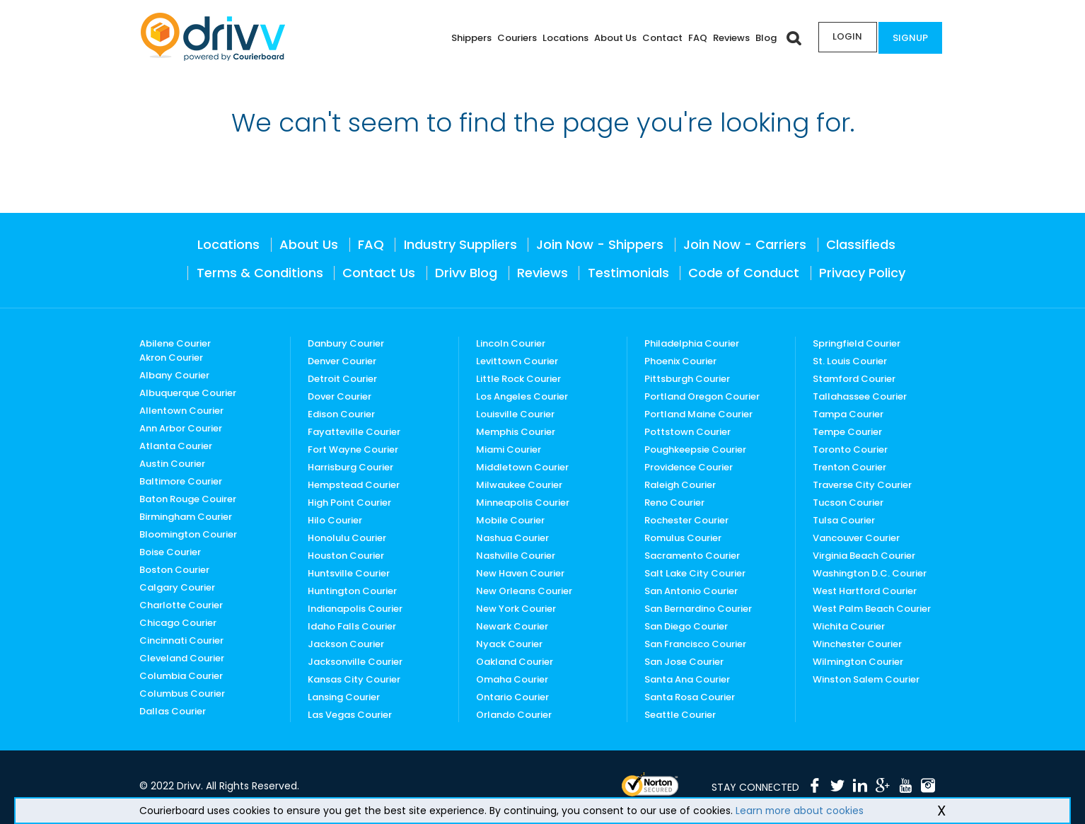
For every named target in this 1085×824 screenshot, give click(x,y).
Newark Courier (512, 626)
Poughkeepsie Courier (695, 449)
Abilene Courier (175, 343)
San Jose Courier (684, 661)
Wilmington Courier (858, 661)
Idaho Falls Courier (352, 626)
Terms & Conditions (260, 273)
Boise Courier (170, 552)
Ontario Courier (512, 697)
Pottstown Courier (687, 432)
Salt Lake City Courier (694, 573)
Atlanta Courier (175, 446)
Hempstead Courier (354, 485)
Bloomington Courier (188, 534)
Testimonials (628, 273)
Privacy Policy (862, 273)
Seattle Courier (680, 714)
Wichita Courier (849, 626)
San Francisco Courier (695, 644)
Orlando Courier (514, 714)
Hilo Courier (335, 520)
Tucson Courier (848, 502)
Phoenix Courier (680, 361)
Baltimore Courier (180, 481)
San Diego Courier (686, 626)
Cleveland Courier (181, 658)
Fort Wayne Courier (353, 449)
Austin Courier (172, 463)
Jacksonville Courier (355, 661)
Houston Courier (346, 555)
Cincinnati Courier (181, 640)
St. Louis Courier (850, 361)
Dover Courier (339, 396)
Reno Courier (674, 502)
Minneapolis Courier (522, 502)
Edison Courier (341, 414)
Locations (561, 38)
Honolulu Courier (347, 538)
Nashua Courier (512, 538)
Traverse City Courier (862, 485)
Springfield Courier (856, 343)
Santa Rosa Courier (689, 697)
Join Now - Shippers (599, 244)
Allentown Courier (181, 410)
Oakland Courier (514, 661)
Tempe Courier (847, 432)
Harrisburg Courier (350, 467)
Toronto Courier (850, 449)
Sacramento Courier (692, 555)
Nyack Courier (509, 644)
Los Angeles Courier (522, 396)
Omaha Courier (512, 679)
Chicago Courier (177, 622)
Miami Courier (508, 449)
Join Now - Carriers (744, 244)
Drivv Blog (466, 273)
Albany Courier (174, 375)
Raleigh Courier (680, 485)
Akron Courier (171, 357)
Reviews (727, 38)
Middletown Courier (522, 467)
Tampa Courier (848, 414)
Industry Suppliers (460, 244)
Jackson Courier (346, 644)
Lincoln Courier (510, 343)
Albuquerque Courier (187, 393)
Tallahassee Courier (860, 396)
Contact (658, 38)
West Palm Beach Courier (872, 608)
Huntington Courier (352, 591)
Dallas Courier (172, 711)
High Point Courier (349, 502)
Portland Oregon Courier (702, 396)
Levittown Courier (517, 361)
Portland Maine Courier (698, 414)
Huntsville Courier (349, 573)
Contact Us (378, 273)
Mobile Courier (510, 520)
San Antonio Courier (691, 591)
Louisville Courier (515, 414)
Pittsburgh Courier (687, 378)
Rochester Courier (686, 520)
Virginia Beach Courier (864, 555)
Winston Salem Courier (866, 679)
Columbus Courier (182, 693)
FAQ (693, 38)
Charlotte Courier (181, 605)
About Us (611, 38)
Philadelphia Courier (691, 343)
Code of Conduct (743, 273)
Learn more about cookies (800, 810)
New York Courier (516, 608)
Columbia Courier (181, 676)
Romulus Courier (682, 538)
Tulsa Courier (844, 520)
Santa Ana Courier (687, 679)
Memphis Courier (515, 432)
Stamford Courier (854, 378)
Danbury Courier (346, 343)
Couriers (513, 38)
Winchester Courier (857, 644)
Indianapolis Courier (355, 608)
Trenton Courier (849, 467)
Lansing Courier (344, 697)
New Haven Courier (520, 573)
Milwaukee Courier (519, 485)
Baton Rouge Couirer (187, 499)
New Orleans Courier (524, 591)
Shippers (467, 38)
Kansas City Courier (354, 679)
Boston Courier (174, 569)
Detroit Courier (342, 378)
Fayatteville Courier (354, 432)
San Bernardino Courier (698, 608)
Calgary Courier (177, 587)
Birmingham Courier (185, 516)
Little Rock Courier (518, 378)
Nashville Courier (515, 555)
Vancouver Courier (856, 538)
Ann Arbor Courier (180, 428)
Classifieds (860, 244)
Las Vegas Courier (350, 714)
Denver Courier (342, 361)
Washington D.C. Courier (870, 573)
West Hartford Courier (865, 591)
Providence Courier (688, 467)
